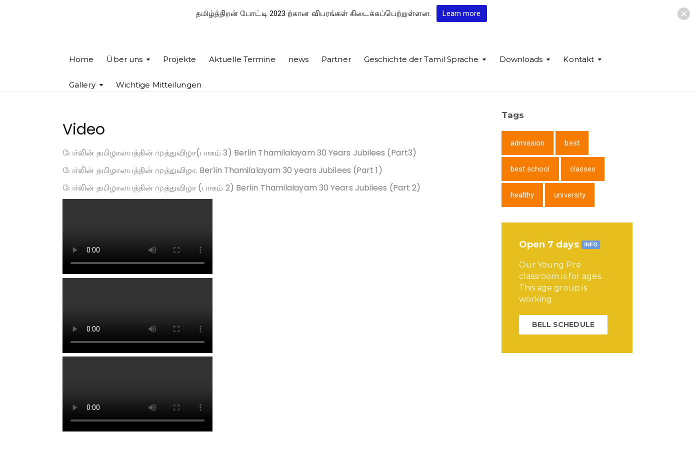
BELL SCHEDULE (563, 324)
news (298, 59)
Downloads (521, 59)
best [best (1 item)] (571, 143)
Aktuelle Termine (242, 59)
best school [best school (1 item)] (530, 169)
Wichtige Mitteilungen (159, 85)
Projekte (179, 59)
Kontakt (578, 59)
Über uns (124, 59)
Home (81, 59)
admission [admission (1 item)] (527, 143)
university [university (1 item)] (570, 195)
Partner (336, 59)
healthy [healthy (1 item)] (522, 195)
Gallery (82, 85)
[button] (684, 14)
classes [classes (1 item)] (583, 169)
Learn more (461, 13)
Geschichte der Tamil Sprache (421, 59)
